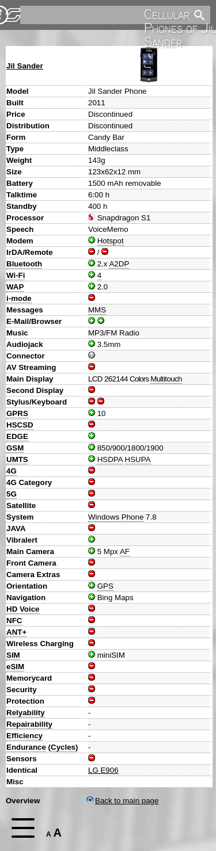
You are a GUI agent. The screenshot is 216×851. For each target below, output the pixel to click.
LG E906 (103, 770)
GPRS (17, 413)
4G (11, 471)
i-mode (19, 298)
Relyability (25, 712)
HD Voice (23, 609)
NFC (14, 620)
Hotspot (110, 240)
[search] (104, 15)
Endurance (26, 747)
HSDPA (110, 459)
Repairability (29, 724)
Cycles (63, 747)
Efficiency (24, 735)
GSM (15, 448)
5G (11, 494)
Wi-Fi (15, 275)
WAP (15, 287)
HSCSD (19, 425)
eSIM (15, 666)
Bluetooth (24, 264)
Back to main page (122, 800)
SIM (13, 655)
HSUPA (138, 459)
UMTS (17, 459)
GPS (105, 586)
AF (125, 551)
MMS (97, 310)
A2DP (119, 264)
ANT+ (16, 632)
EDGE (17, 436)
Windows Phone (115, 517)
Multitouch (166, 379)
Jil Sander (24, 66)
